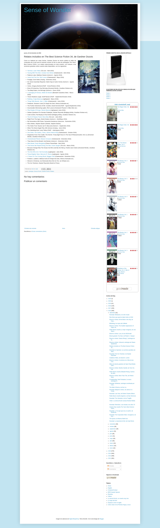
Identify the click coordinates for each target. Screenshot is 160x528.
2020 (109, 301)
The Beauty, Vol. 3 (122, 250)
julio (111, 433)
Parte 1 (108, 93)
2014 (109, 453)
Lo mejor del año (112, 500)
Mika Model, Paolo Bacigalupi (36, 143)
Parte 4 (108, 98)
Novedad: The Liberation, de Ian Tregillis (120, 398)
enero (111, 448)
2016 (109, 310)
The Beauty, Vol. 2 (122, 232)
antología (31, 171)
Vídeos (110, 496)
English (110, 488)
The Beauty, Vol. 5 (122, 178)
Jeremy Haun (122, 162)
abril (111, 441)
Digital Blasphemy (74, 519)
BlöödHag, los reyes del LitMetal (118, 323)
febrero (112, 445)
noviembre (113, 424)
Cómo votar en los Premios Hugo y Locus (119, 504)
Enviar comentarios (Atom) (39, 231)
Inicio (63, 228)
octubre (112, 426)
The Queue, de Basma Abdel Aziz (118, 418)
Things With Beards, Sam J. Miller (37, 101)
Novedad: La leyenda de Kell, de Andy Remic (121, 421)
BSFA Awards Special (114, 492)
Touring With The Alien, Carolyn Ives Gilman (40, 73)
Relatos (52, 171)
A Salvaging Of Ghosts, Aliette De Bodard (39, 92)
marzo (111, 443)
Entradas (111, 466)
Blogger (102, 519)
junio (111, 436)
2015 (109, 451)
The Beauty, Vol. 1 (122, 214)
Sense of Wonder (47, 9)
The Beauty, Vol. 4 (122, 160)
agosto (112, 431)
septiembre (113, 429)
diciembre (112, 312)
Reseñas (110, 494)
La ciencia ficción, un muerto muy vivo (118, 498)
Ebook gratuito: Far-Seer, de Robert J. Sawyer (122, 336)
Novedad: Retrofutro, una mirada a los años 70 (122, 404)
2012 (109, 458)
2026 (109, 298)
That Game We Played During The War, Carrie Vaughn (43, 145)
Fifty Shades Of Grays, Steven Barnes (38, 110)
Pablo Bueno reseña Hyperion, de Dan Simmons (122, 396)
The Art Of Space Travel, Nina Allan (38, 117)
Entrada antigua (95, 228)
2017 (109, 308)
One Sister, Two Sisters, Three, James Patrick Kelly (42, 132)
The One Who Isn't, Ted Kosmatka (37, 152)
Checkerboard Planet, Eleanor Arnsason (39, 139)
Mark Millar (121, 110)
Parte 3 (108, 96)
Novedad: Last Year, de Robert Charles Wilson (122, 393)
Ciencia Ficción (37, 171)
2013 (109, 456)
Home (109, 486)
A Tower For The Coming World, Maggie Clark (41, 156)
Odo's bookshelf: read (122, 104)
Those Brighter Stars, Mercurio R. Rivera (39, 154)
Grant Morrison (122, 146)
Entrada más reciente (30, 228)
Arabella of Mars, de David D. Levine (119, 358)
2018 (109, 306)
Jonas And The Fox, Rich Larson (37, 77)
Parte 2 (108, 95)
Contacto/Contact (112, 490)
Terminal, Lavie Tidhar (34, 70)
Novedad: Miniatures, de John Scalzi (119, 314)
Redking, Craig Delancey (34, 99)
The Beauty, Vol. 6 (122, 196)
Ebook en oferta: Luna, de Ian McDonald (120, 333)
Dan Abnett (121, 273)
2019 (109, 303)
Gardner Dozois (46, 171)
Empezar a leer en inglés (115, 502)
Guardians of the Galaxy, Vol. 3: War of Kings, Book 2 (123, 270)
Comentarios (112, 469)
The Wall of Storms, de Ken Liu (117, 387)
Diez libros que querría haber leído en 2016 (121, 317)
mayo (111, 438)
